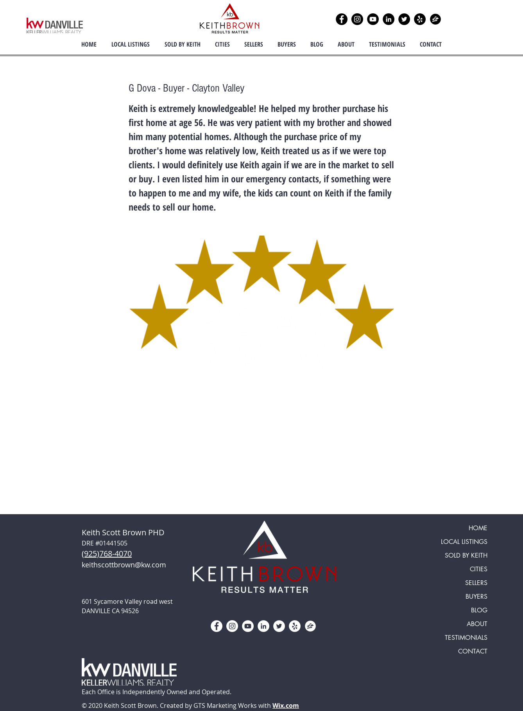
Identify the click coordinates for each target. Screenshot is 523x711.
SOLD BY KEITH (466, 555)
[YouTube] (373, 19)
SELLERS (476, 583)
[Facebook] (341, 19)
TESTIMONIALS (466, 638)
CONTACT (472, 651)
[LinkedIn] (388, 19)
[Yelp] (420, 19)
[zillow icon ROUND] (435, 19)
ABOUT (477, 624)
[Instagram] (357, 19)
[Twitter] (404, 19)
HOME (478, 528)
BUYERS (476, 596)
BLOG (479, 610)
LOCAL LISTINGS (464, 542)
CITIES (478, 569)
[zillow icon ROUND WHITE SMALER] (310, 626)
